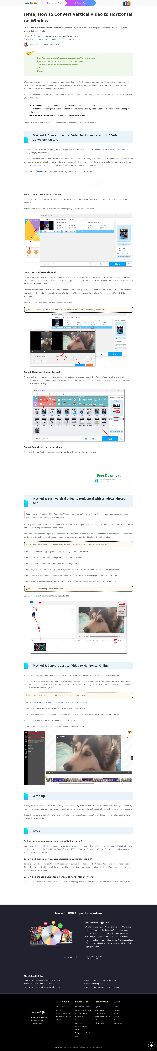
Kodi (76, 1036)
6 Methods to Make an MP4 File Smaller (38, 984)
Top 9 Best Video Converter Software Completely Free (102, 980)
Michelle (33, 44)
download (41, 171)
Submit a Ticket (99, 1023)
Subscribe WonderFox (121, 1020)
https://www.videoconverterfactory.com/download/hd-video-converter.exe (52, 39)
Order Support (99, 1010)
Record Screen (79, 1023)
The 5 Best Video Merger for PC (94, 984)
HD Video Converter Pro (63, 1013)
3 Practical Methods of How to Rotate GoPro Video (42, 980)
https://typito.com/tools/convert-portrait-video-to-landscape (64, 702)
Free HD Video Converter (63, 1016)
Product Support (100, 1013)
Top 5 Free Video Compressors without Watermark (101, 987)
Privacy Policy (59, 1047)
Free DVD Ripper (61, 1010)
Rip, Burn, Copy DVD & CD (83, 1010)
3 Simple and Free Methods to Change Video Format (42, 987)
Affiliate (116, 1016)
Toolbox (77, 1030)
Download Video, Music (82, 1013)
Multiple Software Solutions (83, 1033)
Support (97, 1007)
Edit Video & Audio (80, 1026)
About (116, 1007)
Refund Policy (118, 1023)
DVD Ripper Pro (60, 1007)
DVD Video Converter (62, 1020)
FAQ (96, 1020)
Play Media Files (80, 1016)
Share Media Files (80, 1020)
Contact (116, 1013)
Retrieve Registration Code (103, 1016)
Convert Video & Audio (82, 1007)
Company (117, 1010)
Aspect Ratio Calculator (50, 309)
